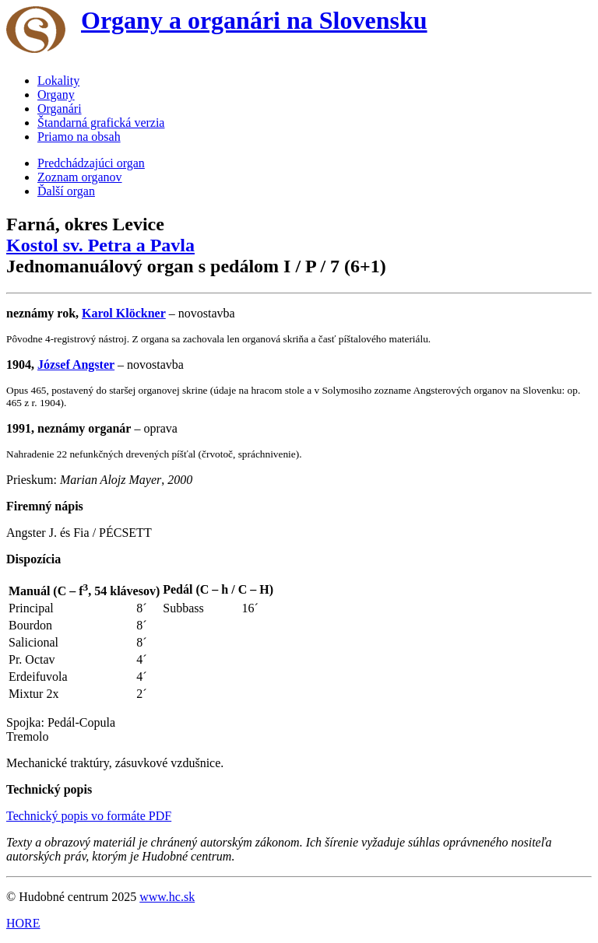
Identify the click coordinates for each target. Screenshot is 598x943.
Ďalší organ (66, 191)
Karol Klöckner (124, 313)
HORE (23, 923)
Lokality (58, 80)
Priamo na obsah (79, 136)
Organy (56, 94)
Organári (59, 108)
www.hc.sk (167, 896)
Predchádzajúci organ (91, 163)
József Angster (75, 364)
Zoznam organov (79, 177)
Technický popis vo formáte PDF (88, 815)
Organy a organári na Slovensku (254, 20)
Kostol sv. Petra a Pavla (100, 245)
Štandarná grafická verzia (100, 122)
